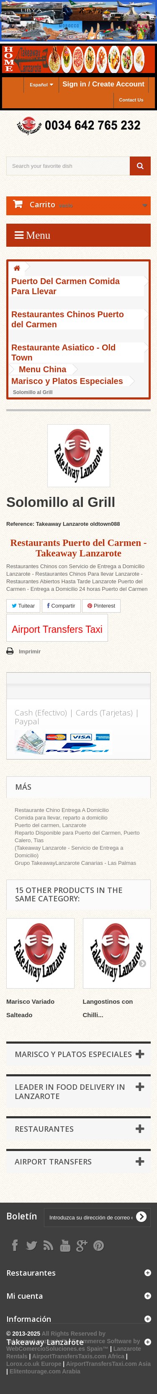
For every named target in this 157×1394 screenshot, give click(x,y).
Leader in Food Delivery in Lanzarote (70, 1091)
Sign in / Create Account (103, 84)
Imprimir (30, 651)
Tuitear (23, 606)
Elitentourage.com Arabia (45, 1371)
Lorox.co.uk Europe (33, 1363)
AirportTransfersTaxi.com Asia (108, 1363)
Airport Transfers (53, 1161)
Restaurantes (44, 1129)
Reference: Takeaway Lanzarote (47, 524)
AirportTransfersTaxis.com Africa (79, 1356)
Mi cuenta (24, 1296)
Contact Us (131, 99)
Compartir (61, 606)
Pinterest (101, 606)
